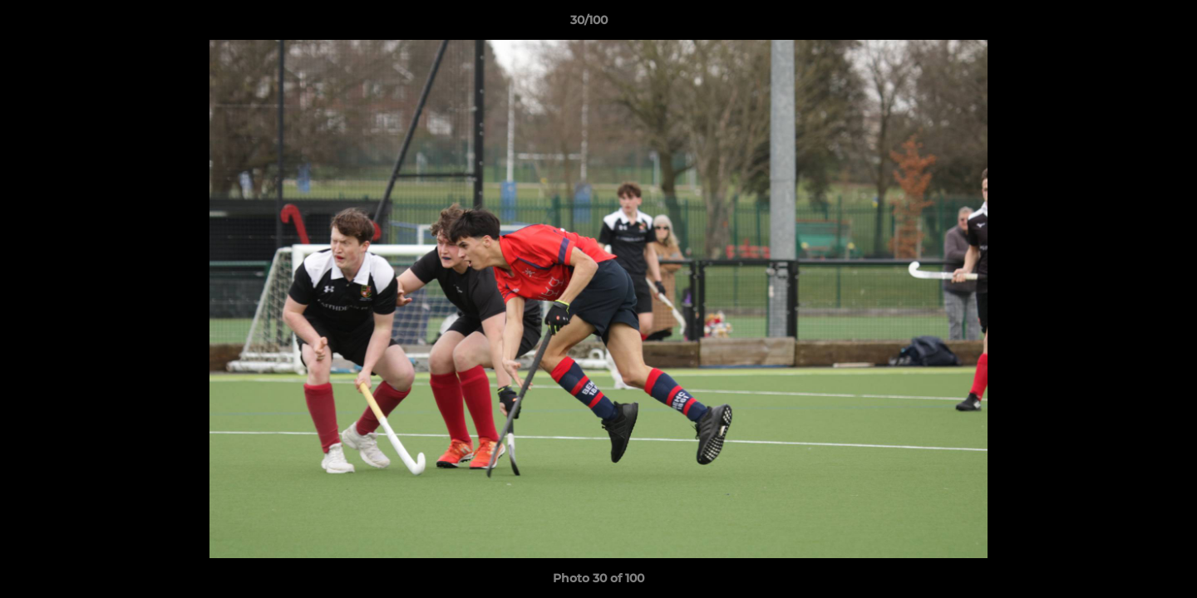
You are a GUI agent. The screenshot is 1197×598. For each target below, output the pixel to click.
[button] (1127, 24)
